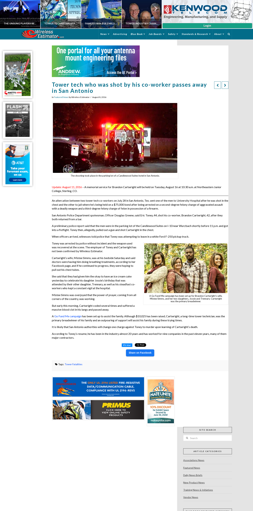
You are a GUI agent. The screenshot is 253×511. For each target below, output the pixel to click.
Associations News (193, 460)
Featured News (61, 97)
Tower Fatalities (73, 364)
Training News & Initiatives (198, 489)
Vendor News (190, 497)
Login (207, 26)
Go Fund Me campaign (68, 316)
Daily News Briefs (192, 475)
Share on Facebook (140, 352)
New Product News (194, 482)
